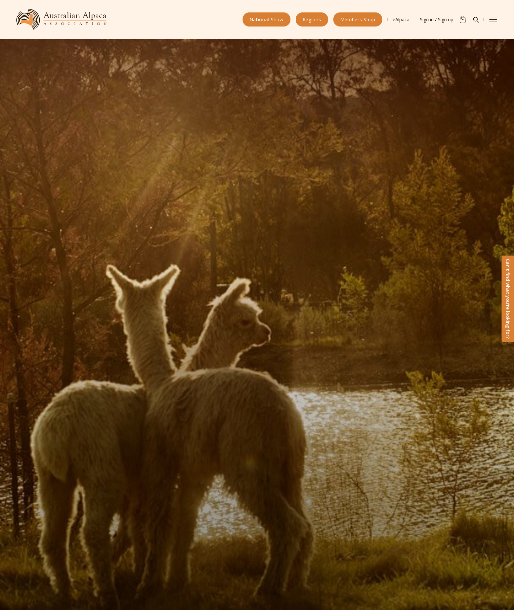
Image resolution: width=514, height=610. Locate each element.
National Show (266, 19)
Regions (312, 19)
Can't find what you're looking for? (508, 299)
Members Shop (357, 19)
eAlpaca (401, 19)
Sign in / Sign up (436, 19)
